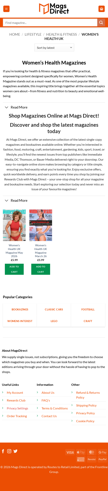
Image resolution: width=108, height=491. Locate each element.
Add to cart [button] (14, 269)
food (17, 149)
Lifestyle (33, 34)
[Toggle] (6, 108)
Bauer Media (45, 159)
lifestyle (11, 154)
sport (88, 149)
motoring (28, 149)
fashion (8, 149)
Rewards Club (13, 179)
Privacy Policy (85, 413)
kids (80, 149)
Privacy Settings (17, 408)
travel (97, 149)
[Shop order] (54, 47)
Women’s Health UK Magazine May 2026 (14, 251)
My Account (15, 392)
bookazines (33, 144)
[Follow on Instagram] (9, 451)
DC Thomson (23, 159)
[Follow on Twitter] (15, 451)
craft (38, 149)
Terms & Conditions (55, 408)
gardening (70, 149)
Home (14, 34)
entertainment (52, 149)
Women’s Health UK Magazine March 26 (40, 251)
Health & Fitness (61, 34)
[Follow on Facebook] (3, 451)
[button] (6, 9)
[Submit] (101, 22)
